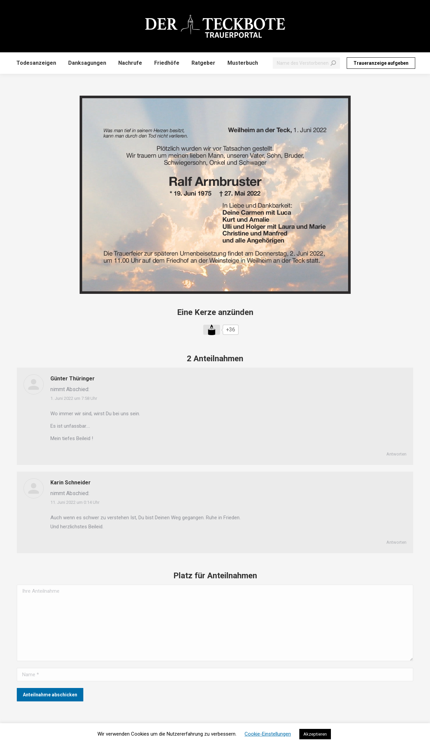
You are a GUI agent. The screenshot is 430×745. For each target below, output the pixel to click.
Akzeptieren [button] (315, 734)
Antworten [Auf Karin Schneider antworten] (396, 542)
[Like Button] (211, 330)
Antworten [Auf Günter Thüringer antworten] (396, 454)
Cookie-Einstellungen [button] (268, 734)
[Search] (306, 63)
